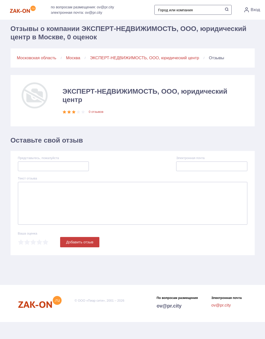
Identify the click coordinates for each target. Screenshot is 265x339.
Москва (73, 58)
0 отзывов (96, 112)
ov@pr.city (169, 306)
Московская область (36, 58)
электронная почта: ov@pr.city (76, 12)
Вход (252, 9)
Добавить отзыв (79, 242)
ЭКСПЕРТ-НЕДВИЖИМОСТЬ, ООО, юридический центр (144, 58)
